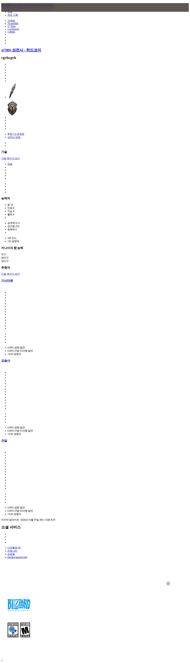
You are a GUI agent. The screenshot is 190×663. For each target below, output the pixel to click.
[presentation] (13, 11)
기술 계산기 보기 (10, 158)
